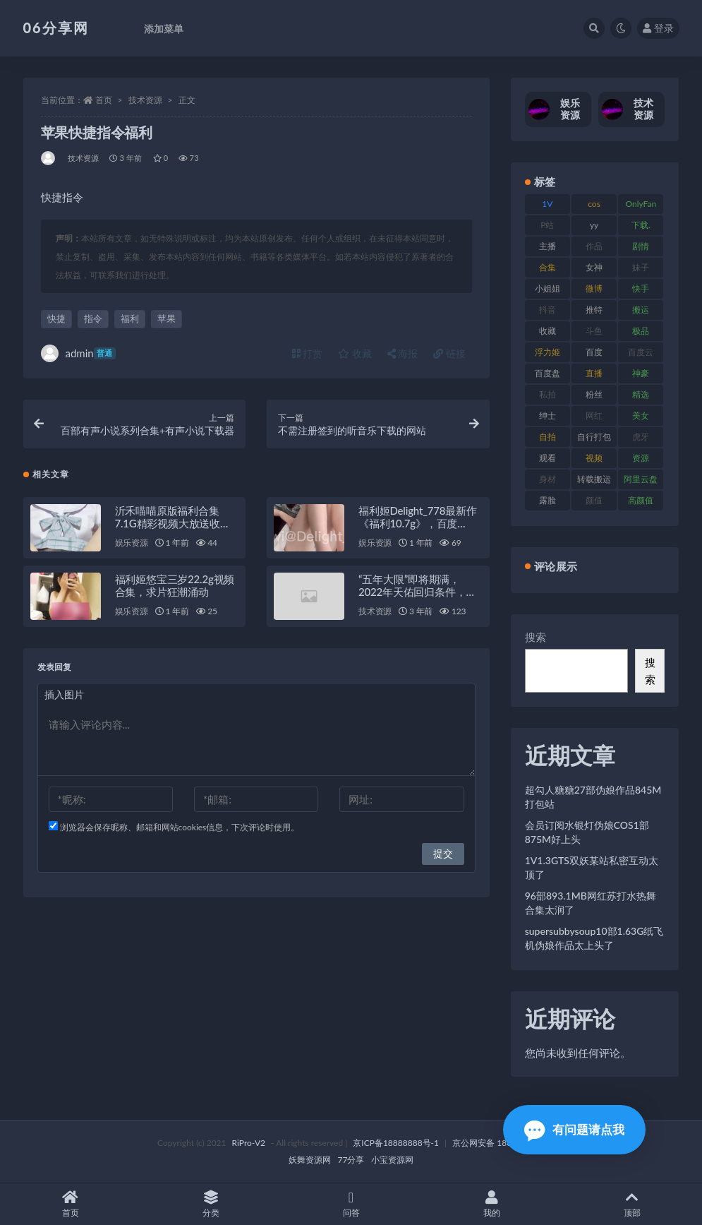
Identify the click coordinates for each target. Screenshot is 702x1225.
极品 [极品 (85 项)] (640, 330)
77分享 (351, 1159)
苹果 (166, 318)
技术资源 (145, 100)
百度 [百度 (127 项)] (594, 352)
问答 (351, 1204)
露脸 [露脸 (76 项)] (547, 500)
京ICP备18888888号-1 (396, 1142)
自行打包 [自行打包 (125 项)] (594, 436)
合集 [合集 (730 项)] (547, 267)
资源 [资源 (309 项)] (640, 458)
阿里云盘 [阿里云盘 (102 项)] (641, 479)
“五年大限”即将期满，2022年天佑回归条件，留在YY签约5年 (417, 592)
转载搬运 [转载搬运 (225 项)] (594, 479)
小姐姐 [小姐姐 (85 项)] (547, 288)
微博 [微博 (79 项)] (594, 288)
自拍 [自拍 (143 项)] (547, 436)
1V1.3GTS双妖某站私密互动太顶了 (591, 867)
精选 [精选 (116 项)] (640, 394)
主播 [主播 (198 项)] (547, 246)
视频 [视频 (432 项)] (594, 458)
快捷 (56, 318)
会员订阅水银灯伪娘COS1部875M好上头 (587, 832)
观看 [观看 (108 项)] (547, 458)
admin (78, 353)
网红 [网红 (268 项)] (594, 415)
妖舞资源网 (310, 1159)
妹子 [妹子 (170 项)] (640, 267)
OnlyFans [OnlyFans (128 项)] (640, 206)
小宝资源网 (392, 1159)
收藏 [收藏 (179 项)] (547, 330)
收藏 (355, 353)
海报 (402, 353)
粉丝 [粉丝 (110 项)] (594, 394)
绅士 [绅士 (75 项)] (547, 415)
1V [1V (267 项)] (547, 203)
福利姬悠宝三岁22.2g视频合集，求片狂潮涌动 (175, 585)
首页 (103, 100)
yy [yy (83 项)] (594, 225)
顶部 (632, 1204)
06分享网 (56, 27)
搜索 (535, 637)
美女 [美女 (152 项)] (640, 415)
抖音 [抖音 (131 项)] (547, 309)
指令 (93, 318)
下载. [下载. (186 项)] (640, 225)
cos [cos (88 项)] (594, 203)
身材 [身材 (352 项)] (547, 479)
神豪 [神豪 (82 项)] (640, 373)
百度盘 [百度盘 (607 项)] (547, 373)
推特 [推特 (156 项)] (594, 309)
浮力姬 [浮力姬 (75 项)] (547, 352)
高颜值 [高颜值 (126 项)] (640, 500)
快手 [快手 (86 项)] (640, 288)
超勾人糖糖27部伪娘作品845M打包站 (593, 797)
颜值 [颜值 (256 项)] (594, 500)
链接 (449, 353)
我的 (491, 1204)
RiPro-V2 (248, 1142)
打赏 (307, 353)
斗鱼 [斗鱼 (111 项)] (594, 330)
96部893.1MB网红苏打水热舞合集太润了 (590, 903)
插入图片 (64, 694)
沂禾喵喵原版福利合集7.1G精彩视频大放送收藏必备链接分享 (173, 523)
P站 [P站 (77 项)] (547, 225)
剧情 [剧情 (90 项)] (640, 246)
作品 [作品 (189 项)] (594, 246)
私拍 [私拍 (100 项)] (547, 394)
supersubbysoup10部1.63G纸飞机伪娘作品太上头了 (594, 938)
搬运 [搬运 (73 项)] (640, 309)
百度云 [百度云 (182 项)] (640, 352)
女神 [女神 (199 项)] (594, 267)
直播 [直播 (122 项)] (594, 373)
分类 (210, 1204)
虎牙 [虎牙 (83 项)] (640, 436)
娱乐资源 (131, 542)
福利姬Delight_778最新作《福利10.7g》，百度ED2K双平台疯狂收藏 (417, 523)
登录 (658, 28)
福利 (130, 318)
